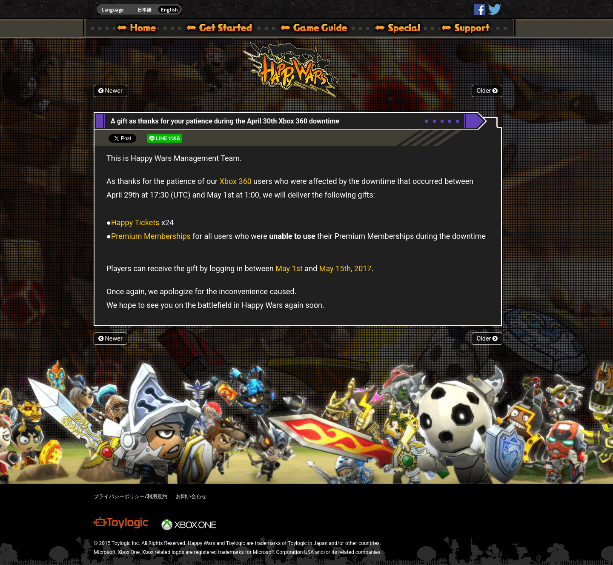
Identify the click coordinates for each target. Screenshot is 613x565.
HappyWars (480, 9)
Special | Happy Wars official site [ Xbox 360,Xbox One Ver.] (394, 29)
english (139, 9)
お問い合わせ (191, 496)
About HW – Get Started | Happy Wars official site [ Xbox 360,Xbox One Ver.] (226, 29)
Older (487, 91)
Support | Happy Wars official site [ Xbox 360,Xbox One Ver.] (458, 29)
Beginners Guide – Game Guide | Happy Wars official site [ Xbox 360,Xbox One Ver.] (320, 29)
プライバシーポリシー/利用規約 (130, 496)
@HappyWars (494, 9)
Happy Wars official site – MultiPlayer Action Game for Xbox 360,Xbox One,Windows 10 (138, 29)
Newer (110, 91)
